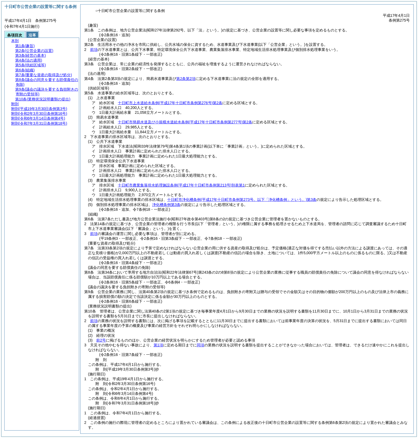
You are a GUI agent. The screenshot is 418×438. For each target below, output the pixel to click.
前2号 (101, 340)
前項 (94, 49)
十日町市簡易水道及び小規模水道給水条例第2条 (185, 122)
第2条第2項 (185, 78)
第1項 (158, 345)
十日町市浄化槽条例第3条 (241, 199)
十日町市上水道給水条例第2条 (170, 103)
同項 (200, 345)
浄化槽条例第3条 (166, 204)
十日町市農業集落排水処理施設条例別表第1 (181, 185)
